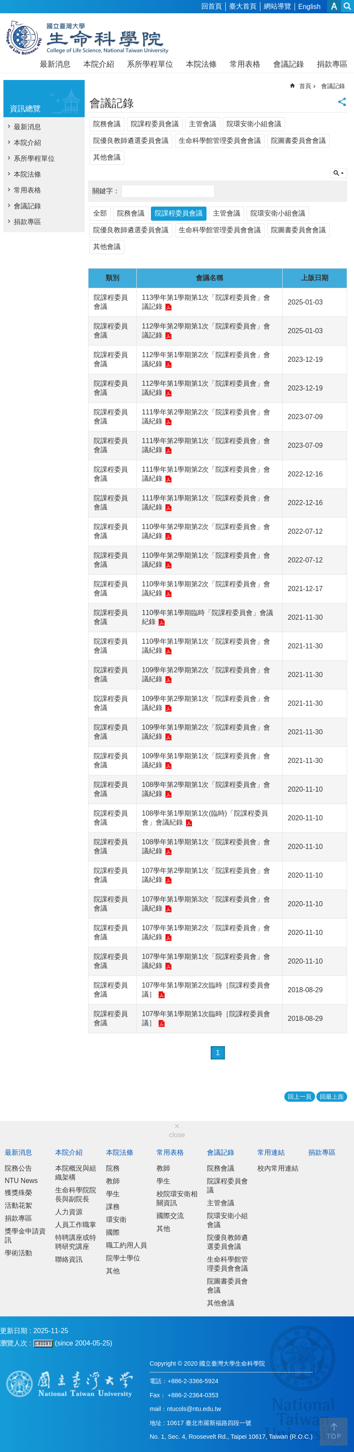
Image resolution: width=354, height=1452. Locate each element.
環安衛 (116, 1219)
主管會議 (202, 123)
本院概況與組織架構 (75, 1173)
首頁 (305, 86)
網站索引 (347, 6)
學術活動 (18, 1253)
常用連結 (271, 1152)
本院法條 (201, 64)
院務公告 (18, 1168)
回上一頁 (300, 1096)
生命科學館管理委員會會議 (220, 140)
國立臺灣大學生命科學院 (93, 38)
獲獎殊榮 (18, 1192)
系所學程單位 (150, 64)
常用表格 (245, 64)
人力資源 (69, 1211)
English (309, 6)
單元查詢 (338, 173)
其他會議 (107, 157)
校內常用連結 (277, 1168)
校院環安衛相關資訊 (177, 1198)
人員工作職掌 (75, 1224)
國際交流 (170, 1215)
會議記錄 (288, 64)
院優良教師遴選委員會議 (130, 140)
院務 (113, 1168)
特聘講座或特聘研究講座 (75, 1242)
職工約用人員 (126, 1245)
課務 (113, 1206)
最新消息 (55, 64)
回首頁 (211, 6)
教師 (113, 1181)
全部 (100, 213)
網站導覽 (277, 6)
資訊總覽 (25, 108)
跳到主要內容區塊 (4, 4)
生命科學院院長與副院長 (75, 1194)
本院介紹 (98, 64)
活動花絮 (18, 1205)
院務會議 (107, 123)
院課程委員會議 (155, 123)
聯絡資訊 (69, 1259)
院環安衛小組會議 (254, 123)
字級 (334, 6)
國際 (113, 1232)
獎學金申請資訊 (25, 1235)
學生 (113, 1194)
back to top (334, 1432)
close (177, 1135)
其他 (113, 1271)
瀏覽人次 (13, 1343)
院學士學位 (123, 1258)
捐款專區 (332, 64)
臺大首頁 (243, 6)
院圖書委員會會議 (298, 140)
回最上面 (332, 1096)
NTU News (21, 1180)
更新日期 (13, 1330)
